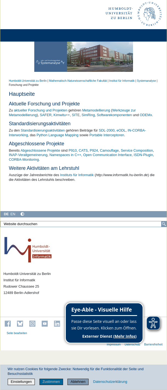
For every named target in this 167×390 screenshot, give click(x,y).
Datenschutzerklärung (110, 382)
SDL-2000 (107, 130)
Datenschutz (132, 344)
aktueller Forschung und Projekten (40, 110)
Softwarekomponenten (114, 115)
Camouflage (109, 150)
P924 (94, 150)
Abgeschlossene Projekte (40, 150)
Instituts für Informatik (77, 175)
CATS (83, 150)
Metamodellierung (96, 110)
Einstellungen (21, 382)
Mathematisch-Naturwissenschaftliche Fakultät (78, 80)
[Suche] (164, 224)
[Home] (19, 35)
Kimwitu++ (61, 115)
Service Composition (137, 150)
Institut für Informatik (122, 80)
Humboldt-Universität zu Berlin (28, 80)
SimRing (88, 115)
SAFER (46, 115)
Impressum (114, 344)
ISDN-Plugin (143, 155)
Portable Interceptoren (106, 135)
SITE (76, 115)
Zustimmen (51, 382)
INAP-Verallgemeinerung (28, 155)
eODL (121, 130)
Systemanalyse (146, 80)
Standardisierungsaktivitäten (43, 130)
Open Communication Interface (107, 155)
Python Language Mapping (57, 135)
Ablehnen (77, 382)
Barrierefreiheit (153, 344)
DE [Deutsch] (6, 214)
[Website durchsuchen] (83, 224)
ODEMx (146, 115)
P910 (73, 150)
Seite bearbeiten (17, 333)
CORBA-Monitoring (24, 159)
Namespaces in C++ (65, 155)
